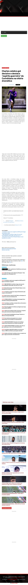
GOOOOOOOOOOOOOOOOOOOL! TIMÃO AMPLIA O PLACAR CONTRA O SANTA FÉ (14, 501)
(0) (13, 281)
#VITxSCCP (11, 220)
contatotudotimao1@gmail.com (17, 577)
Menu (5, 32)
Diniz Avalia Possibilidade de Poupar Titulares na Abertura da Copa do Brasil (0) (13, 315)
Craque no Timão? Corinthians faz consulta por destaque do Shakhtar (14, 459)
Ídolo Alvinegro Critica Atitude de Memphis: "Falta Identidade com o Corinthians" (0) (13, 273)
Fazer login (4, 35)
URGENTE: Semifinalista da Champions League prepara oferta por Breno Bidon (14, 409)
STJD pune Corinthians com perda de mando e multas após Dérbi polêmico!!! (14, 429)
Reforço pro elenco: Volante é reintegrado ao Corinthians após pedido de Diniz (14, 440)
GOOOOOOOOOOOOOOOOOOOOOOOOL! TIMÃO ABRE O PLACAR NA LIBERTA (14, 490)
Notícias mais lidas (6, 249)
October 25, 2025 (18, 224)
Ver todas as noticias (7, 508)
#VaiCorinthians (20, 220)
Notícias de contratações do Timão (9, 248)
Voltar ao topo (14, 583)
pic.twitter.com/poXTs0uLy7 (8, 222)
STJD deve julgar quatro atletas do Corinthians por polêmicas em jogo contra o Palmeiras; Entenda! (14, 480)
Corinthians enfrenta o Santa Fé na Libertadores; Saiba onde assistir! (14, 419)
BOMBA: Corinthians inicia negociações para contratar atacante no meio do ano (14, 470)
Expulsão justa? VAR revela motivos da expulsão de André (14, 450)
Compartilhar (11, 84)
